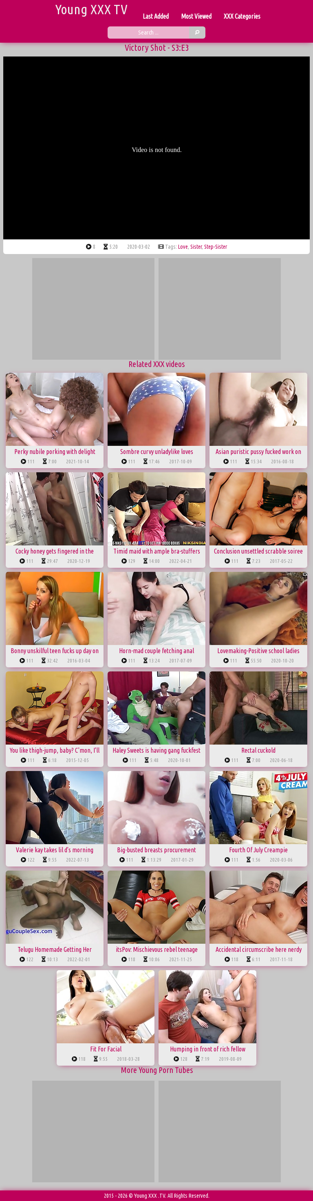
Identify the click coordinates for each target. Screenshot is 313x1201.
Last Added (156, 16)
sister (196, 246)
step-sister (215, 246)
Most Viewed (196, 16)
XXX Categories (242, 16)
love (183, 246)
